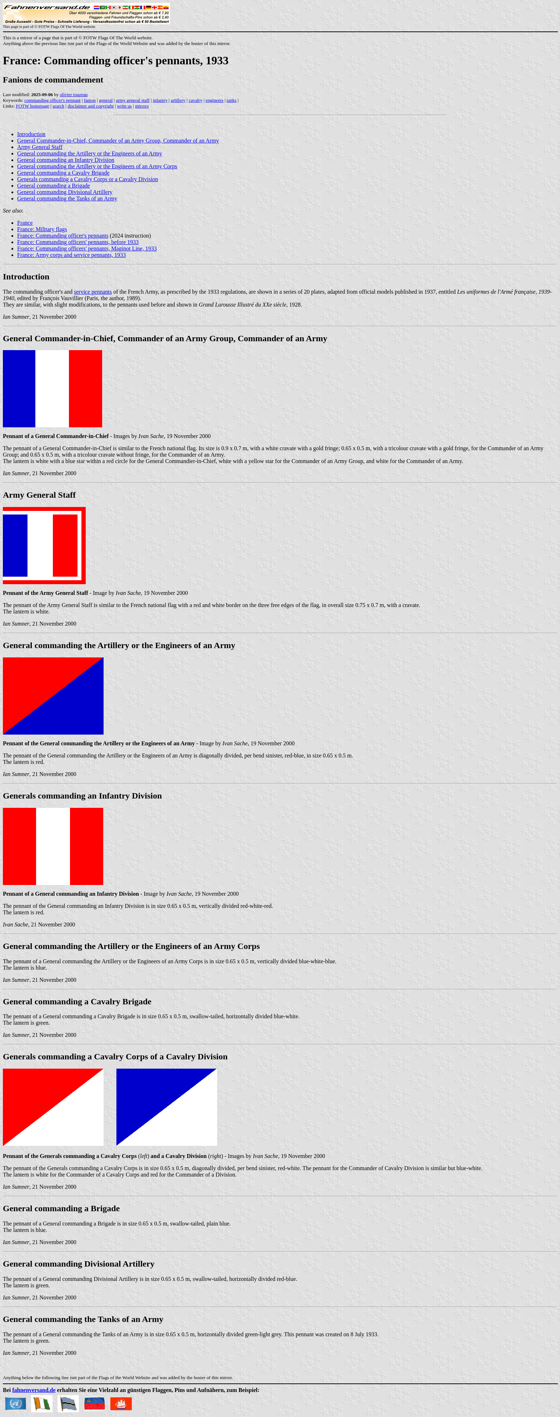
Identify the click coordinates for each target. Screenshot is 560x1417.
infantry (160, 100)
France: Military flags (42, 229)
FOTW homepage (32, 106)
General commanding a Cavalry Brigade (63, 173)
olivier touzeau (74, 94)
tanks (231, 100)
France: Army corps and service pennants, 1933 (71, 255)
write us (124, 106)
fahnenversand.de (33, 1390)
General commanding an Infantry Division (65, 160)
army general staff (132, 100)
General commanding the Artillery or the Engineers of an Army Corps (97, 166)
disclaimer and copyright (91, 106)
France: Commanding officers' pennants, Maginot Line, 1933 (87, 248)
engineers (215, 100)
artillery (178, 100)
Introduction (31, 134)
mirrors (142, 106)
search (58, 106)
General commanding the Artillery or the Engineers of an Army (89, 153)
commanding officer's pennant (52, 100)
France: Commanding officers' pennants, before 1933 (78, 242)
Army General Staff (39, 147)
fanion (90, 100)
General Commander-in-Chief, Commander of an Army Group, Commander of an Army (118, 141)
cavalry (195, 100)
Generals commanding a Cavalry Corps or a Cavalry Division (87, 179)
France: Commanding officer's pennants (62, 236)
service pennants (93, 292)
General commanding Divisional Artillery (64, 192)
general (105, 100)
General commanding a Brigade (53, 186)
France (25, 223)
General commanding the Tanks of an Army (67, 198)
